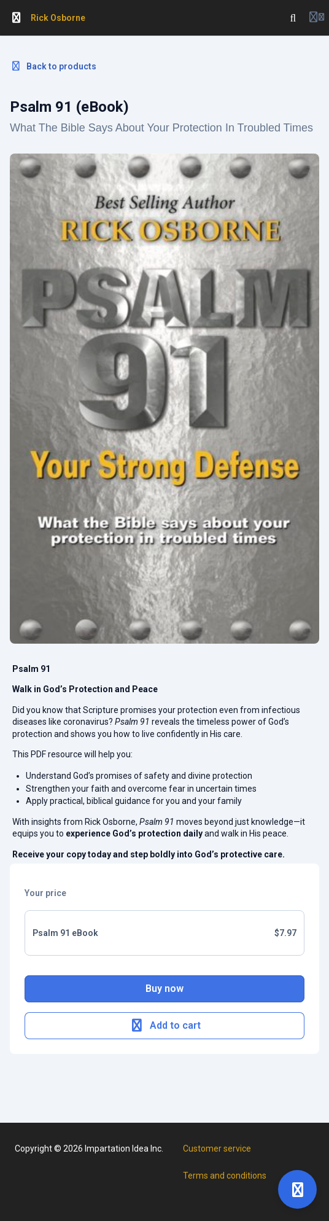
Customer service (217, 1148)
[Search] (293, 17)
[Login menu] (316, 18)
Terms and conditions (224, 1175)
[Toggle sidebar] (16, 17)
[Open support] (297, 1189)
